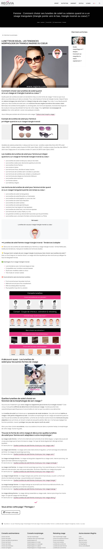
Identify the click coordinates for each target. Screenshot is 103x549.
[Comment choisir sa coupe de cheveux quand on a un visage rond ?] (25, 323)
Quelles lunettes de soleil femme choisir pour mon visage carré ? (34, 454)
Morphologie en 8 (32, 540)
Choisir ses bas (6, 536)
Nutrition (81, 538)
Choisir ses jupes (6, 538)
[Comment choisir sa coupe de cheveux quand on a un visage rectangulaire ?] (12, 323)
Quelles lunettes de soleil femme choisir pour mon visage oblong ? (35, 497)
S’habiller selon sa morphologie (35, 538)
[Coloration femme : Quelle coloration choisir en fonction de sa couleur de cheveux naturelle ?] (35, 334)
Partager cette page (10, 512)
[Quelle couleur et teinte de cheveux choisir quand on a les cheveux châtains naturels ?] (35, 340)
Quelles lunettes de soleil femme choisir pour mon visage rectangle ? (36, 463)
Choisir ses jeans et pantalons (10, 540)
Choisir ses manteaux (7, 546)
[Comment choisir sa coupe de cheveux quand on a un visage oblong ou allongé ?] (51, 323)
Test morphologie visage (59, 536)
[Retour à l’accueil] (8, 3)
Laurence (42, 22)
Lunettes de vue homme (59, 547)
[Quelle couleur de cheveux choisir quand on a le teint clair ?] (30, 352)
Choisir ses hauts (6, 542)
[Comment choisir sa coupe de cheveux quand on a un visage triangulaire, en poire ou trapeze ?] (38, 323)
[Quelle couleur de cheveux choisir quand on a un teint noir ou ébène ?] (57, 352)
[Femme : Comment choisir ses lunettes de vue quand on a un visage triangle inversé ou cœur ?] (35, 229)
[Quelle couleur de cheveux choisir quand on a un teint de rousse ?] (13, 352)
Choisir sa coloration (58, 540)
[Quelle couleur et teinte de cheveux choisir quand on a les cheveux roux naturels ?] (56, 340)
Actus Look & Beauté (84, 546)
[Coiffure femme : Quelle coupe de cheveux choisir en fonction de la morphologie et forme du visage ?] (35, 316)
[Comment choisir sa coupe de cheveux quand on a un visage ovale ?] (58, 323)
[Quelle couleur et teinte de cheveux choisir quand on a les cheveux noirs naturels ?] (14, 340)
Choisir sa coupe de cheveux (60, 538)
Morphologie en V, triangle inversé (36, 547)
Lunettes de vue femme (59, 544)
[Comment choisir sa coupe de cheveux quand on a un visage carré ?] (19, 323)
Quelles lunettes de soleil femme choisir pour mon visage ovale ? (34, 445)
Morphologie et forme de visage (32, 523)
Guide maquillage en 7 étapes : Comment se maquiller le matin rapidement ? (78, 54)
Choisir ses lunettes (45, 523)
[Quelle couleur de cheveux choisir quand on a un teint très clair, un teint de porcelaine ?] (22, 352)
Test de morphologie (32, 536)
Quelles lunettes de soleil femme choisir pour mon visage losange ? (35, 489)
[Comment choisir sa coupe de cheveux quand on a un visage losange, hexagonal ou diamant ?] (45, 323)
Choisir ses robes (6, 544)
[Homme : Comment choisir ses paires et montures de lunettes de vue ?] (41, 304)
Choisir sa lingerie (6, 547)
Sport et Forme (83, 540)
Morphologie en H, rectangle (34, 544)
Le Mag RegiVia (83, 544)
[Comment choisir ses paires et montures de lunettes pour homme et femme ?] (35, 297)
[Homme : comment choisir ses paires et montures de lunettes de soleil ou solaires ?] (54, 304)
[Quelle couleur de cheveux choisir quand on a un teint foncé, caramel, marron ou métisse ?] (48, 352)
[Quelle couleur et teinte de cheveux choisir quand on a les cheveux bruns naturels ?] (24, 340)
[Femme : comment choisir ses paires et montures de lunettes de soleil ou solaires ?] (28, 304)
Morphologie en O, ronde (33, 542)
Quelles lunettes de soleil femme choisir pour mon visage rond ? (34, 471)
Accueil (12, 523)
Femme (52, 523)
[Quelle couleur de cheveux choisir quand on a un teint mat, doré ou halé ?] (39, 352)
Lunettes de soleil (59, 523)
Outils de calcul (83, 542)
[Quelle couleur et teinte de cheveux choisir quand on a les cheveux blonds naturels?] (45, 340)
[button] (99, 3)
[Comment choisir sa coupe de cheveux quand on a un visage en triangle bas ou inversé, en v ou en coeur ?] (32, 323)
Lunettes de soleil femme (60, 546)
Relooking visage (19, 523)
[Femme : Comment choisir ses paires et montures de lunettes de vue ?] (15, 304)
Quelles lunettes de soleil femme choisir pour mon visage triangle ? (35, 480)
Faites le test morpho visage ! (45, 114)
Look (80, 536)
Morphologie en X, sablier (34, 546)
